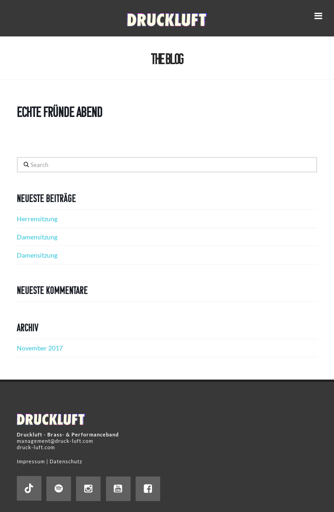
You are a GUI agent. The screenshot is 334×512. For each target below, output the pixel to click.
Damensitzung (37, 237)
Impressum (31, 461)
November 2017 (40, 348)
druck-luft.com (36, 447)
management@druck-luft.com (55, 441)
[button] (318, 16)
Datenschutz (66, 461)
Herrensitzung (37, 219)
